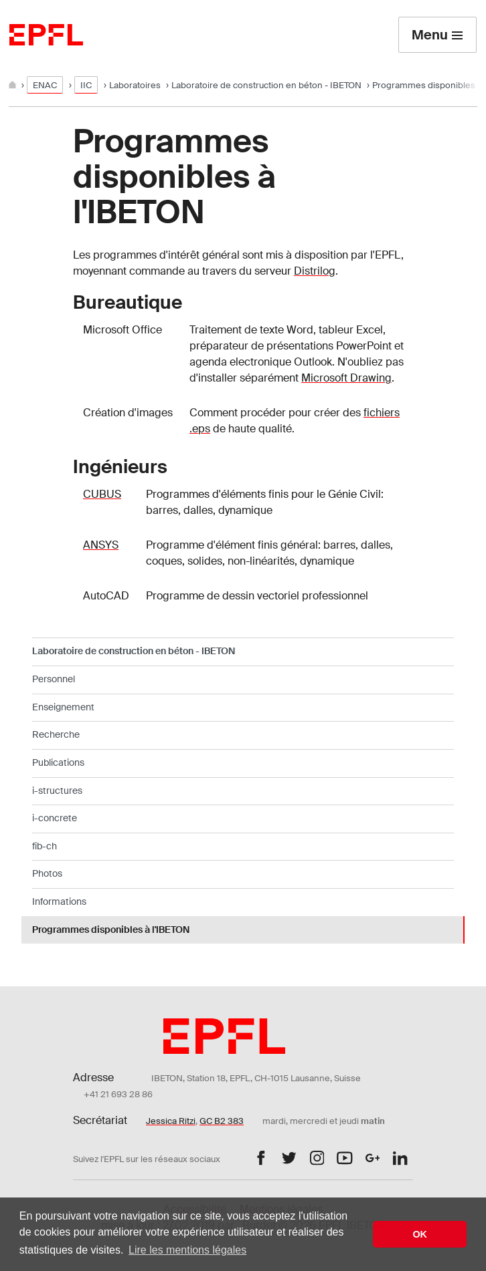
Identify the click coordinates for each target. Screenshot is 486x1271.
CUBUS (102, 494)
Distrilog (314, 271)
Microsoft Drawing (346, 378)
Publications (58, 762)
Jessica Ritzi (170, 1121)
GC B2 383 (221, 1121)
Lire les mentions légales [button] (187, 1250)
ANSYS (100, 545)
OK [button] (419, 1234)
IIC (86, 85)
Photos (47, 873)
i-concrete (54, 818)
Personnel (53, 679)
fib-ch (44, 846)
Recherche (56, 734)
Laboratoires (135, 85)
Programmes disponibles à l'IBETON (110, 930)
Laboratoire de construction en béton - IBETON (266, 85)
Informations (59, 901)
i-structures (57, 791)
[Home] (13, 85)
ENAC (45, 85)
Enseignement (63, 707)
